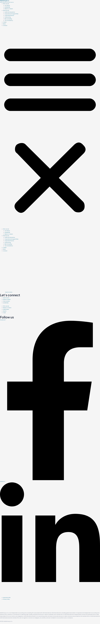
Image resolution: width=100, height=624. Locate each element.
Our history (7, 5)
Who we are (6, 3)
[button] (50, 128)
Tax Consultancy (9, 20)
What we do (6, 10)
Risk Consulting (8, 19)
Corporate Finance (9, 15)
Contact (5, 25)
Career (4, 22)
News (4, 24)
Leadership (7, 7)
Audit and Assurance (10, 12)
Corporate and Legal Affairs (11, 14)
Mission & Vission (9, 8)
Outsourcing (8, 17)
